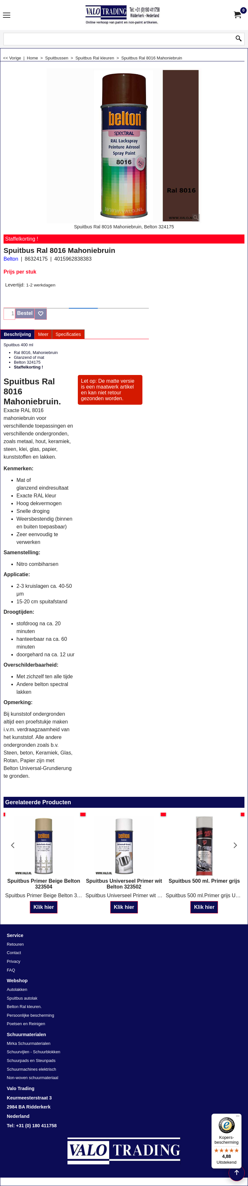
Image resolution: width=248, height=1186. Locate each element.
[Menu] (238, 1117)
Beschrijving (17, 334)
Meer (43, 334)
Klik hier (44, 907)
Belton (11, 259)
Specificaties (68, 334)
